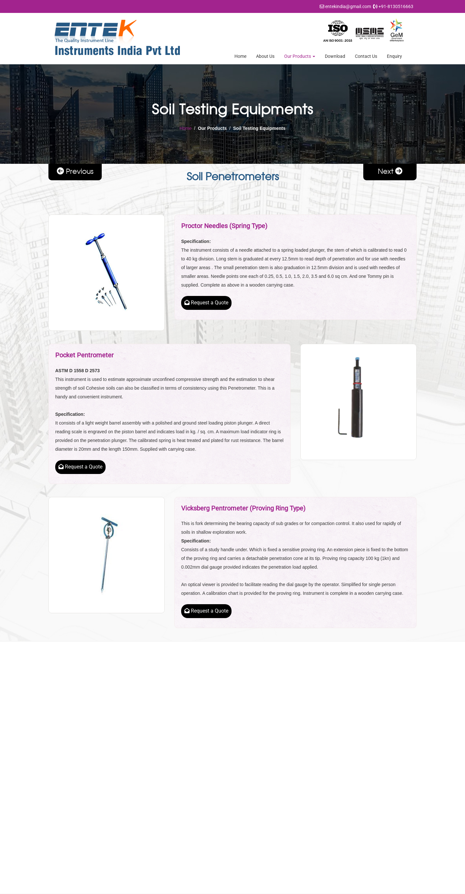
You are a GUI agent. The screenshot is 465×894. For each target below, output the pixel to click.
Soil (248, 802)
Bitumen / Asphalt (262, 762)
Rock (249, 792)
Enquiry (394, 56)
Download (335, 56)
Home (240, 56)
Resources (160, 782)
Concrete (253, 782)
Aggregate (254, 752)
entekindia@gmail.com (348, 6)
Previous (75, 171)
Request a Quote (206, 303)
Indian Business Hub (309, 887)
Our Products (299, 56)
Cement (252, 772)
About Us (265, 56)
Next (390, 171)
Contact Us (366, 56)
